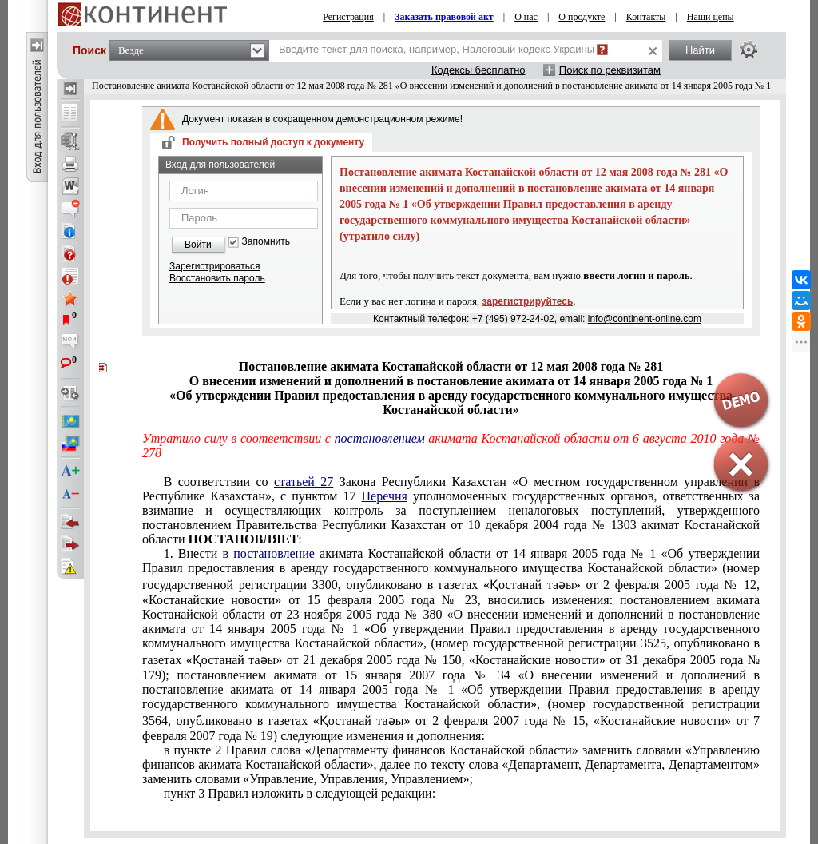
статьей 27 (303, 481)
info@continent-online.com (644, 318)
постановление (274, 553)
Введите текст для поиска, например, (436, 49)
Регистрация (348, 16)
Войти (198, 244)
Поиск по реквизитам (610, 70)
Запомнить (266, 242)
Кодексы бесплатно (478, 70)
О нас (526, 16)
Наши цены (710, 16)
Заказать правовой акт (444, 16)
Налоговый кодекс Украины (529, 49)
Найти (700, 50)
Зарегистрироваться (214, 266)
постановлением (380, 438)
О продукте (581, 16)
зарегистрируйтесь (528, 301)
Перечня (384, 496)
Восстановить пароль (217, 278)
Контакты (646, 16)
